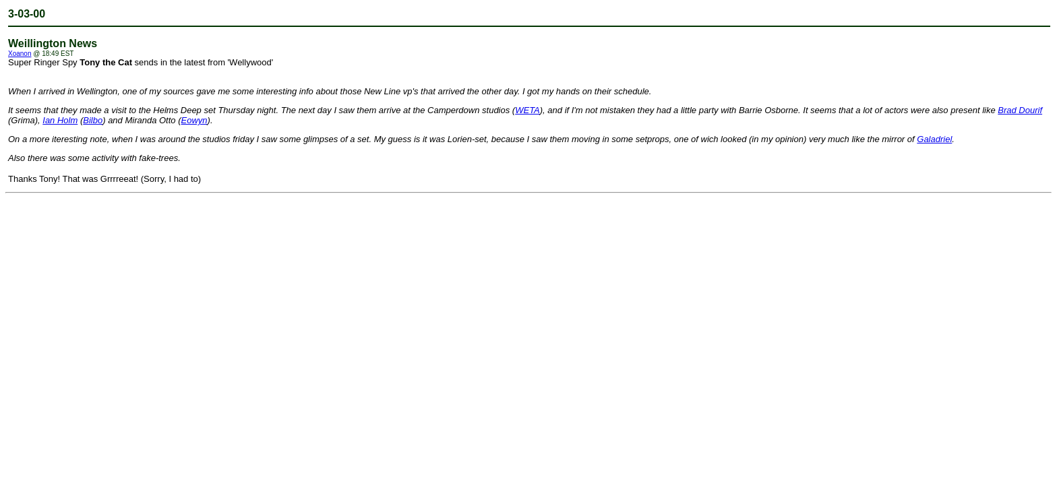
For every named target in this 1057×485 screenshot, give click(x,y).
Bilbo (92, 120)
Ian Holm (60, 120)
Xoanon (19, 53)
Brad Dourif (1020, 110)
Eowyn (194, 120)
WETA (527, 110)
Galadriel (934, 139)
